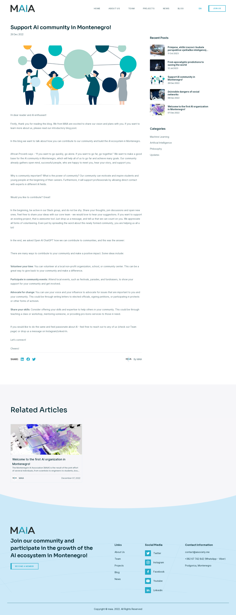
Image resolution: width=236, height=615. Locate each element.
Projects (149, 8)
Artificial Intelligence (161, 142)
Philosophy (156, 149)
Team (131, 8)
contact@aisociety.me (197, 552)
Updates (154, 155)
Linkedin (153, 590)
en (200, 8)
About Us (114, 8)
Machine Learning (159, 137)
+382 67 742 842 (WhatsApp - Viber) (205, 558)
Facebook (155, 572)
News (166, 8)
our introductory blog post (61, 128)
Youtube (154, 581)
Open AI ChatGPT (44, 240)
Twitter (153, 553)
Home (97, 8)
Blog (181, 8)
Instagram (154, 562)
